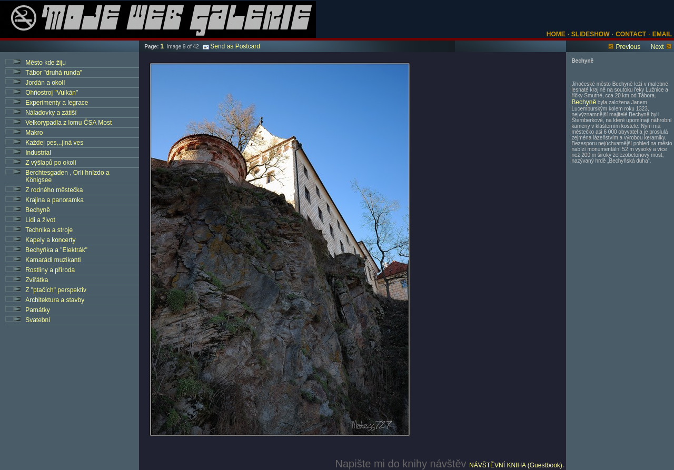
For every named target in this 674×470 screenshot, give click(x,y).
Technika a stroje (49, 230)
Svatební (37, 320)
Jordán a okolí (45, 82)
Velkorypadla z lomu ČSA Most (68, 122)
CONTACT (631, 34)
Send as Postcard (231, 46)
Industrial (38, 152)
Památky (37, 310)
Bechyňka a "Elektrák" (56, 250)
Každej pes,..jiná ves (54, 142)
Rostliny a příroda (50, 270)
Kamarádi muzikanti (53, 260)
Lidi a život (40, 220)
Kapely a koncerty (50, 240)
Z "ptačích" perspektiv (55, 290)
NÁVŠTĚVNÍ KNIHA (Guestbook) (515, 465)
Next (657, 47)
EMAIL (662, 34)
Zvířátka (36, 280)
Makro (34, 132)
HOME (556, 34)
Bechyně (37, 210)
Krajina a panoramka (54, 200)
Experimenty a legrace (56, 102)
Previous (628, 47)
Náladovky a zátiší (50, 112)
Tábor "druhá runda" (53, 72)
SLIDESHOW (590, 34)
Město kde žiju (45, 62)
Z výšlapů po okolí (50, 162)
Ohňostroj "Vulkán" (51, 92)
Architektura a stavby (54, 300)
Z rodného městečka (54, 190)
